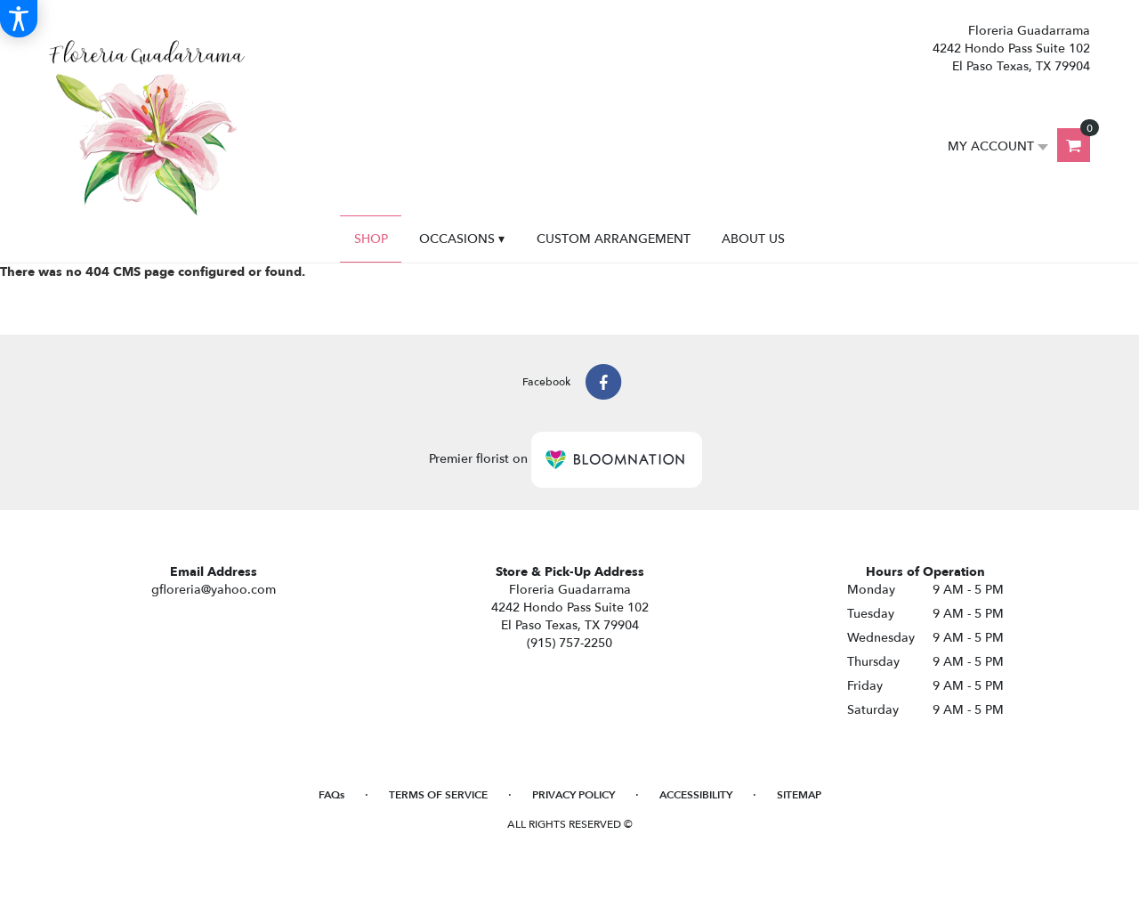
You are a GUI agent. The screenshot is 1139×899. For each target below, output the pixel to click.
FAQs (331, 795)
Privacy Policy (573, 795)
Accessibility (695, 795)
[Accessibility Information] (18, 18)
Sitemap (799, 795)
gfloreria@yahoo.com (213, 589)
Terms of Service (438, 795)
